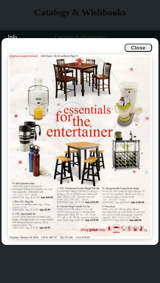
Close (138, 48)
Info (12, 37)
